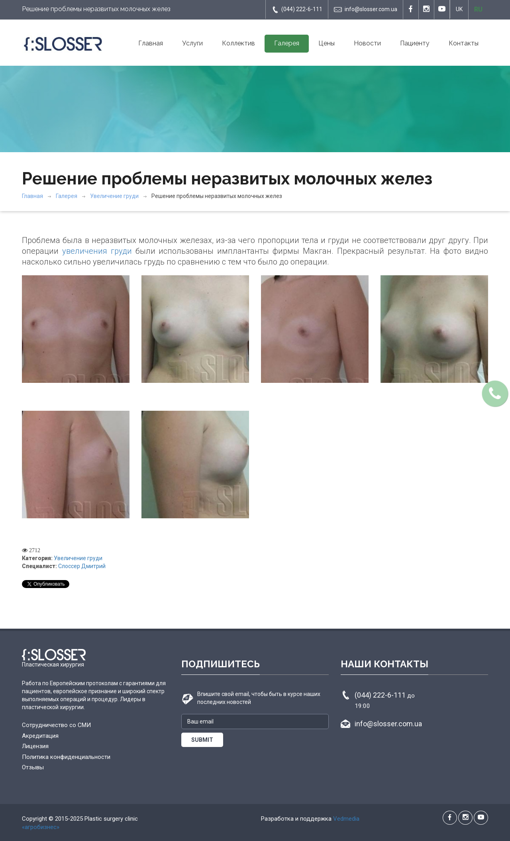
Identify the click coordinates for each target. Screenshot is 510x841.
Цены (326, 43)
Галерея (286, 43)
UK (459, 9)
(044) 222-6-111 (296, 10)
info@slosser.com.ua (365, 10)
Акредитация (40, 735)
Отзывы (33, 767)
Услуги (192, 43)
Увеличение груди (114, 196)
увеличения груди (97, 251)
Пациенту (415, 43)
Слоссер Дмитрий (82, 566)
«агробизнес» (40, 827)
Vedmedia (346, 818)
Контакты (464, 43)
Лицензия (35, 746)
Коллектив (238, 43)
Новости (367, 43)
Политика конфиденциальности (66, 757)
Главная (150, 43)
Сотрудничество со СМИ (56, 725)
